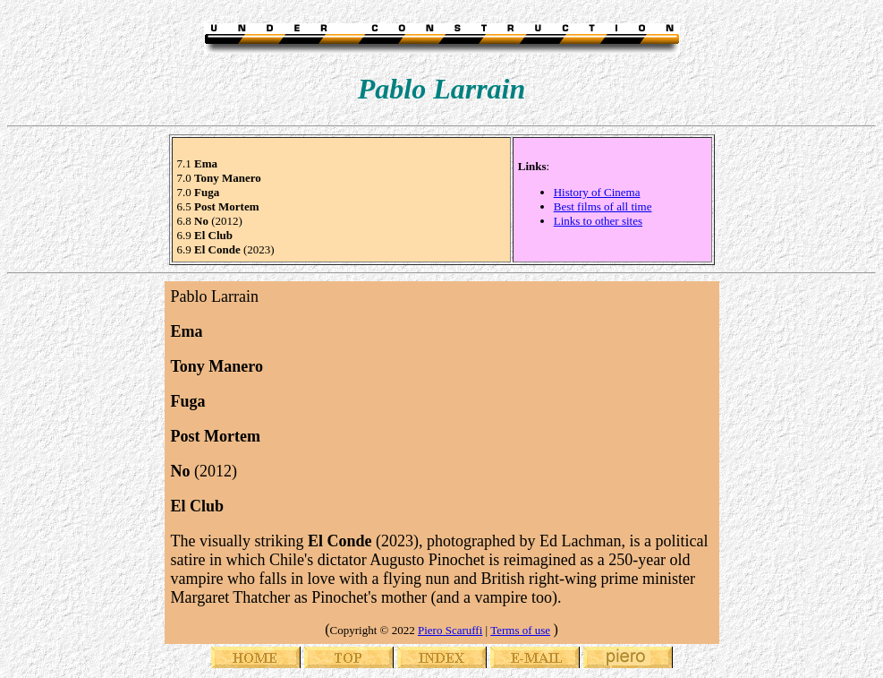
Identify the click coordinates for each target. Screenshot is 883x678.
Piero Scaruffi (450, 630)
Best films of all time (603, 206)
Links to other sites (598, 220)
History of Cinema (597, 192)
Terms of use (520, 630)
